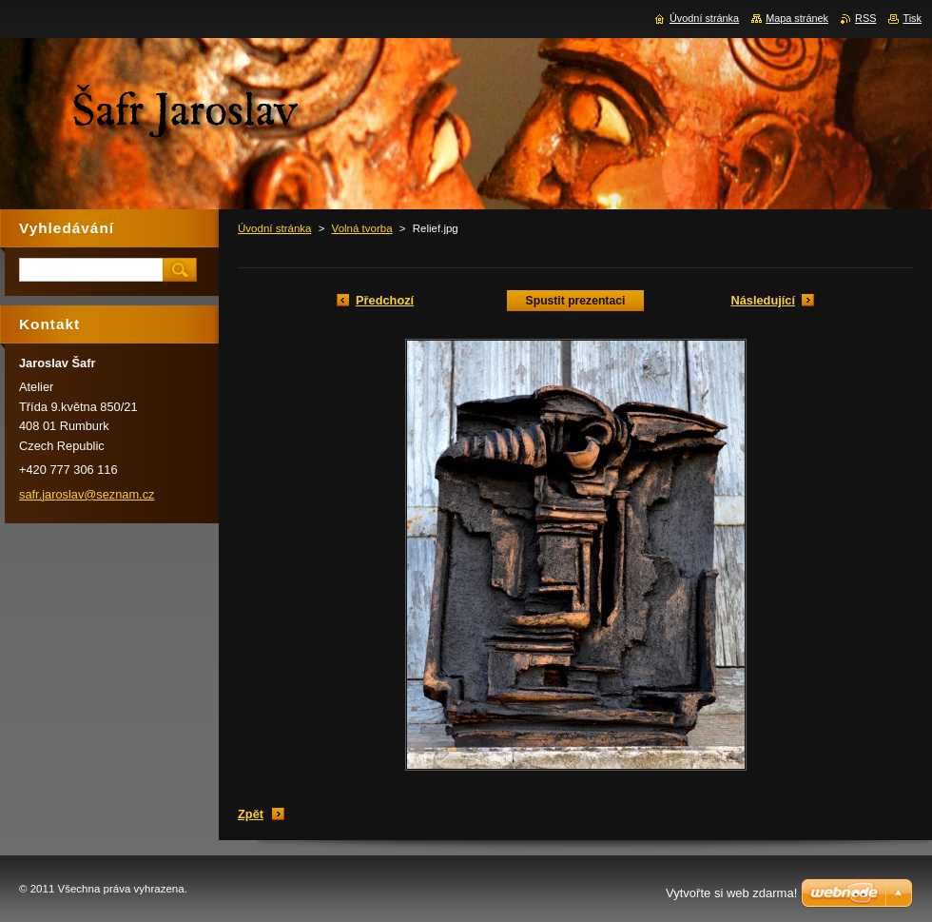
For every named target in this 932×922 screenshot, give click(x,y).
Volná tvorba (362, 228)
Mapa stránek (797, 18)
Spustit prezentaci (576, 300)
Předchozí (385, 300)
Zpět (250, 814)
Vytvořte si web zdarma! (731, 893)
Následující (762, 300)
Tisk (912, 18)
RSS (865, 18)
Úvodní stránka (274, 228)
